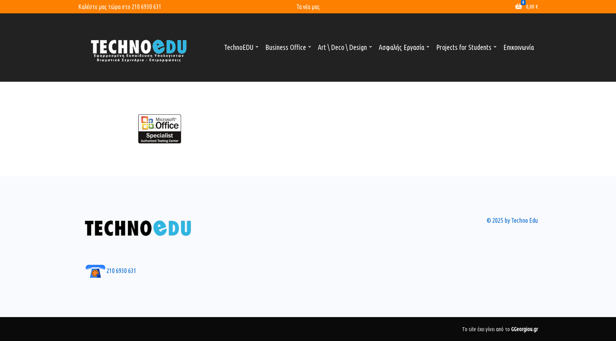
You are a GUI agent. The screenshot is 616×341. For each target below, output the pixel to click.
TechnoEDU (238, 47)
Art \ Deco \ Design (342, 47)
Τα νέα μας (308, 6)
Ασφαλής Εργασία (401, 47)
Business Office (285, 47)
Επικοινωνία (518, 47)
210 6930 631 (146, 6)
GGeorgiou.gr (524, 329)
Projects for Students (463, 47)
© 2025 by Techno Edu (512, 220)
